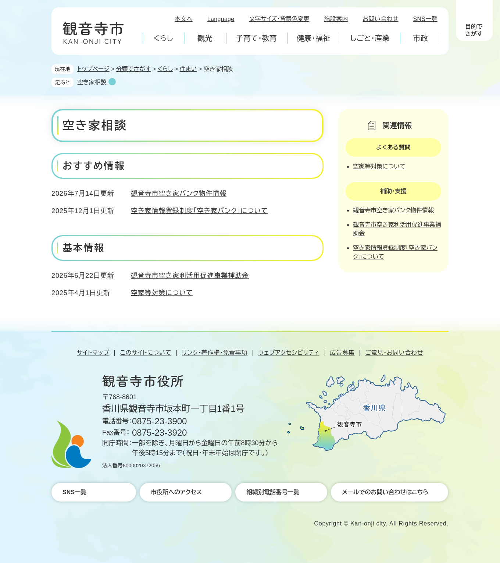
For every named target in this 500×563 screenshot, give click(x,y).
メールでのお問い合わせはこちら (385, 492)
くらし (165, 69)
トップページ (93, 69)
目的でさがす (474, 30)
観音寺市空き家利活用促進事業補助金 (190, 275)
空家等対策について (162, 293)
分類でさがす (133, 69)
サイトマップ (93, 353)
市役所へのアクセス (176, 492)
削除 (112, 81)
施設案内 (336, 19)
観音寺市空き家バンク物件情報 (178, 193)
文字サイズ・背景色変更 (279, 19)
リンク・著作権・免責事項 (214, 353)
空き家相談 (92, 82)
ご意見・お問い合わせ (394, 353)
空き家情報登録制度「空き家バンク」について (199, 211)
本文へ (184, 19)
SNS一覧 (425, 19)
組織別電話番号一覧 (272, 492)
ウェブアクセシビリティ (288, 353)
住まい (188, 69)
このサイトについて (145, 353)
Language (221, 19)
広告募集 (342, 353)
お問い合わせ (381, 19)
